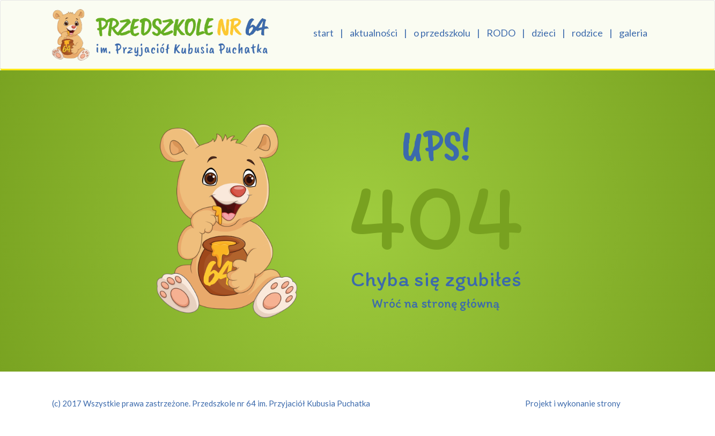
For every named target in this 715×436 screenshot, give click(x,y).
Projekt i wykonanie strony (573, 403)
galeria (633, 33)
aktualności (373, 33)
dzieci (544, 33)
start (323, 33)
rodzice (587, 33)
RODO (501, 33)
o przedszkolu (442, 33)
